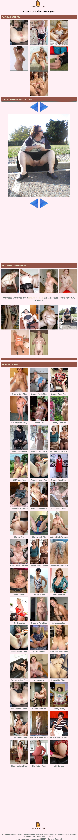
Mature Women (35, 298)
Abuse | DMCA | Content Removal (48, 839)
